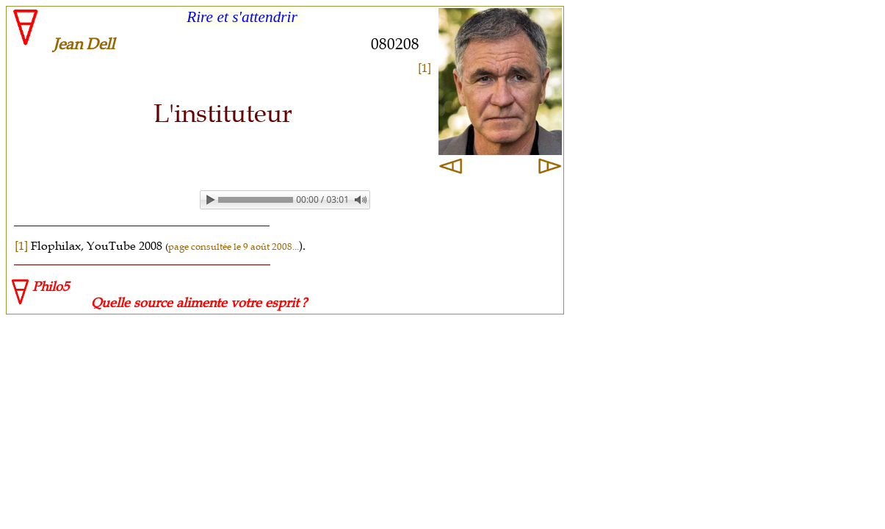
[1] (424, 67)
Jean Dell (84, 44)
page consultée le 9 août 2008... (233, 246)
